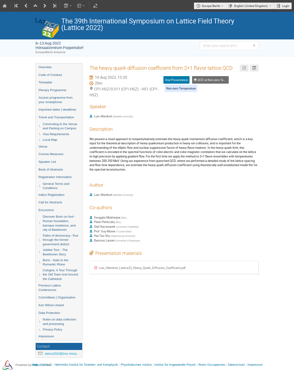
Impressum (46, 336)
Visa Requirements (56, 134)
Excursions (46, 210)
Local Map (50, 139)
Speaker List (47, 162)
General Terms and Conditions (56, 186)
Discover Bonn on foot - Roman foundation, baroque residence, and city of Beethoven (59, 223)
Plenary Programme (52, 90)
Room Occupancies (211, 365)
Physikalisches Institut (136, 365)
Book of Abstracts (51, 169)
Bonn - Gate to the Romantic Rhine (55, 262)
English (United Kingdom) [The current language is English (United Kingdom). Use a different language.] (251, 6)
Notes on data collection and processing (59, 322)
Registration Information (55, 177)
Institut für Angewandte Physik (175, 365)
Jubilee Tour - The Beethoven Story (55, 252)
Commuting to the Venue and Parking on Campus (60, 126)
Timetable (45, 82)
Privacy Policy (52, 329)
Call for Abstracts (50, 202)
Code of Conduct (50, 75)
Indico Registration (51, 195)
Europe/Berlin (211, 6)
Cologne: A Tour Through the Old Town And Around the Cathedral (60, 274)
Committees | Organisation (57, 297)
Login (285, 6)
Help (35, 365)
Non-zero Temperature (181, 88)
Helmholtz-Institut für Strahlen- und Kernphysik (86, 365)
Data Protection (49, 313)
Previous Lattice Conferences (50, 288)
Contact (45, 365)
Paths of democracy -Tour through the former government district (60, 240)
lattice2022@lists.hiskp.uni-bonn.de (69, 354)
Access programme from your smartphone (56, 100)
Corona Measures (51, 154)
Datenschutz (236, 365)
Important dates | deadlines (57, 109)
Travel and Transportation (56, 117)
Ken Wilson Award (51, 305)
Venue (43, 146)
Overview (45, 67)
